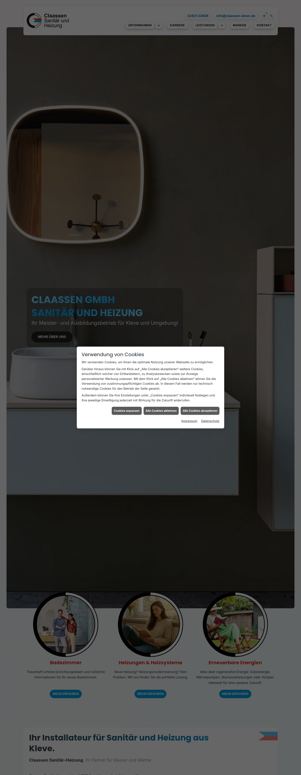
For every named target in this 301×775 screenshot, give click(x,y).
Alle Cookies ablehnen (161, 317)
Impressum (189, 327)
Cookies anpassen (126, 317)
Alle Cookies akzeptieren (200, 317)
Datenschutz (210, 327)
